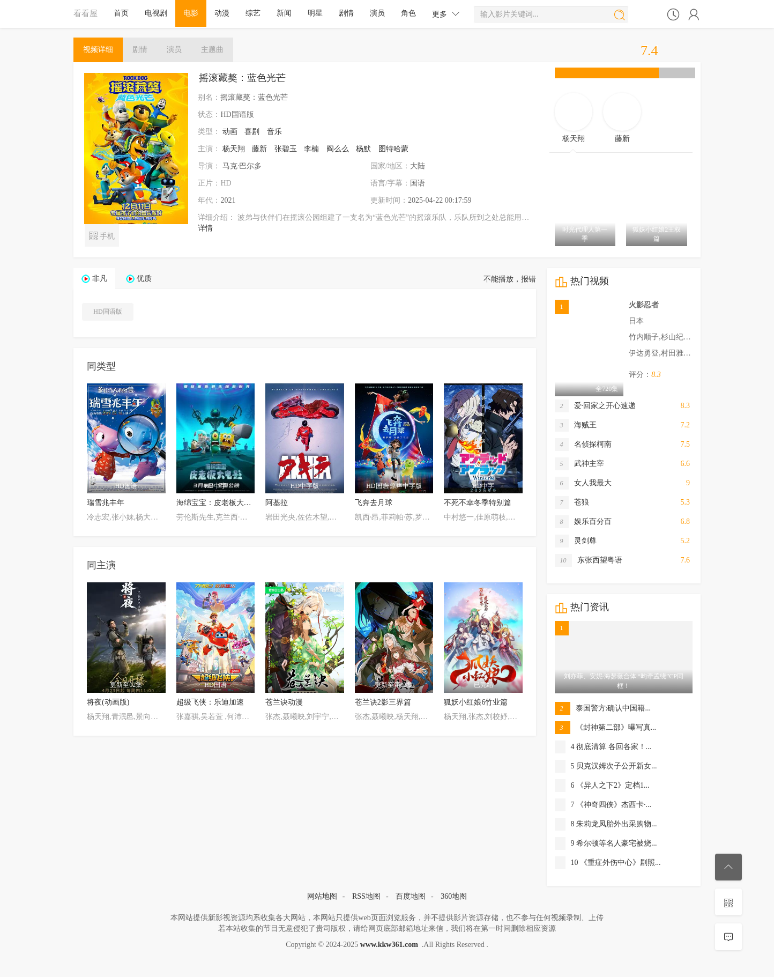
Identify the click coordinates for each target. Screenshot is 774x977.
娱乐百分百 (583, 521)
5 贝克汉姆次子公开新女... (606, 766)
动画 (229, 132)
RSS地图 (366, 896)
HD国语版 (107, 311)
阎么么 (337, 149)
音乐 (274, 132)
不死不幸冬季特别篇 (477, 503)
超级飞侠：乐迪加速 (210, 702)
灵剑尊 (576, 541)
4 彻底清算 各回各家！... (603, 747)
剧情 (346, 13)
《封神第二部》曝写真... (606, 727)
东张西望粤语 (588, 560)
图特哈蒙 (393, 149)
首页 (121, 13)
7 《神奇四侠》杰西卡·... (603, 805)
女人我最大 (583, 483)
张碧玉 (285, 149)
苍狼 (572, 502)
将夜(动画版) (108, 702)
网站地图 (322, 896)
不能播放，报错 (509, 279)
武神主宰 (579, 463)
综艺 (253, 13)
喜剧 (251, 132)
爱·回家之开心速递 (595, 406)
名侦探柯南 (583, 444)
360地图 (454, 896)
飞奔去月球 (373, 503)
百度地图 (411, 896)
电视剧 (156, 13)
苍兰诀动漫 (284, 702)
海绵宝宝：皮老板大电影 (217, 503)
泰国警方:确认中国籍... (603, 708)
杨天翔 (233, 149)
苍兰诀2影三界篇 (383, 702)
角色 (408, 13)
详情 (205, 228)
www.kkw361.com (389, 945)
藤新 (259, 149)
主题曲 (212, 50)
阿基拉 (276, 503)
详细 (98, 50)
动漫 (221, 13)
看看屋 (85, 13)
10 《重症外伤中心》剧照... (608, 862)
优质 (144, 279)
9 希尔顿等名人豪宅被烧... (606, 843)
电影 (190, 13)
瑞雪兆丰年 (105, 503)
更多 (446, 13)
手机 (101, 235)
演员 (377, 13)
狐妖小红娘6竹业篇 (476, 702)
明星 (315, 13)
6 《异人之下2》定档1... (602, 785)
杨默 (363, 149)
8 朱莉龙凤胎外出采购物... (606, 824)
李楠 (311, 149)
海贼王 (576, 425)
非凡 (99, 279)
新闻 (284, 13)
